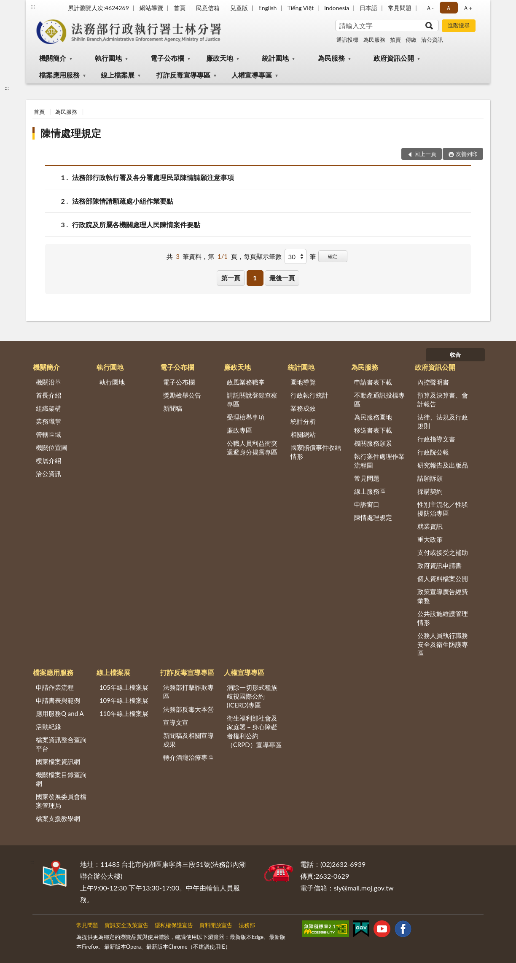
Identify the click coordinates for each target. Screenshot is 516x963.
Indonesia (336, 7)
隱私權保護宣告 (174, 925)
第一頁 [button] (230, 278)
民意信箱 (208, 7)
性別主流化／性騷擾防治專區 (442, 508)
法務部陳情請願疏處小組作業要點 (122, 201)
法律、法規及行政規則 (442, 421)
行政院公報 (433, 452)
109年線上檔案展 (123, 700)
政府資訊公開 (394, 58)
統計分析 (303, 421)
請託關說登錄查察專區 (252, 399)
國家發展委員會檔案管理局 (61, 801)
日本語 (368, 7)
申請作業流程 (55, 687)
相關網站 (303, 434)
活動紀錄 (48, 726)
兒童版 (239, 7)
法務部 (247, 925)
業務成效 (303, 408)
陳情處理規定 (70, 133)
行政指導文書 (436, 439)
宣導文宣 (175, 722)
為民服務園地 (373, 417)
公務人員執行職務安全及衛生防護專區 (442, 644)
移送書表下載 (373, 430)
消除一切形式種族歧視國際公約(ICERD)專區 (252, 696)
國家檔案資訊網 (58, 761)
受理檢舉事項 (246, 417)
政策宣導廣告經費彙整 (442, 596)
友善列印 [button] (467, 154)
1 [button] (255, 278)
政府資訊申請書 (439, 565)
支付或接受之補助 (442, 552)
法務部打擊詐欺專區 (188, 691)
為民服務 (374, 39)
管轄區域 (48, 434)
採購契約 (430, 491)
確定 (332, 256)
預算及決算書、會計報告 (442, 399)
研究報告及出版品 (442, 465)
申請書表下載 (373, 382)
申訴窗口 (366, 504)
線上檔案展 (117, 75)
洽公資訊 (432, 39)
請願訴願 (430, 478)
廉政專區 (239, 430)
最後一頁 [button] (282, 278)
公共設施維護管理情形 (442, 618)
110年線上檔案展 (123, 713)
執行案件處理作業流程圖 (379, 460)
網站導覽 (151, 7)
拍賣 (395, 39)
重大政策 (430, 539)
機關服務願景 (373, 443)
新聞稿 (172, 408)
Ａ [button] (449, 7)
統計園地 (275, 58)
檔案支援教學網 (58, 818)
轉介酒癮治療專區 (188, 757)
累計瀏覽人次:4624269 (98, 7)
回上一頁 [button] (425, 154)
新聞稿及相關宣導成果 (188, 740)
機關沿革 (48, 382)
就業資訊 (430, 526)
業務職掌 (48, 421)
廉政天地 (219, 58)
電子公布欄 (167, 58)
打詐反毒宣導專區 (183, 75)
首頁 (179, 7)
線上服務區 (370, 491)
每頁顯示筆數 (263, 256)
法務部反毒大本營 (188, 709)
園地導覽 (303, 382)
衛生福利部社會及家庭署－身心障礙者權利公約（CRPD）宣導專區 (254, 731)
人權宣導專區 (251, 75)
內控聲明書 (433, 382)
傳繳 (411, 39)
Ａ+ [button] (467, 7)
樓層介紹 (48, 460)
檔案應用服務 (59, 75)
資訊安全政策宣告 (126, 925)
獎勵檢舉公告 (182, 395)
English (267, 7)
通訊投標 (347, 39)
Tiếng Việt (300, 7)
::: (33, 6)
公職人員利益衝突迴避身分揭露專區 (252, 447)
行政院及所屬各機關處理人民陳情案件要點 (136, 224)
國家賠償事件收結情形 (315, 452)
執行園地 (108, 58)
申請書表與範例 (58, 700)
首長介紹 (48, 395)
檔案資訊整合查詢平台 (61, 744)
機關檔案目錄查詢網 (61, 779)
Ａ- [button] (430, 7)
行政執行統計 (309, 395)
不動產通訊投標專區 (379, 399)
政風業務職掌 (246, 382)
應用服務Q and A (60, 713)
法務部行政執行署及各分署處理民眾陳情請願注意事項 (153, 177)
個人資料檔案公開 (442, 578)
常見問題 (399, 7)
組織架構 (48, 408)
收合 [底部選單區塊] (455, 354)
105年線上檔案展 (123, 687)
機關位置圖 (51, 447)
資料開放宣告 (215, 925)
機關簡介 (52, 58)
